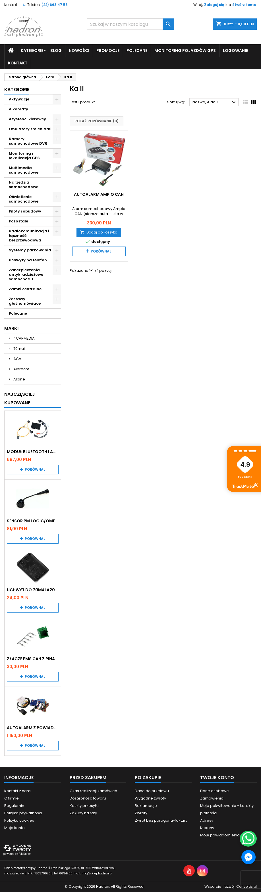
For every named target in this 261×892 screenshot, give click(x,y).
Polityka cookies (19, 820)
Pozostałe (18, 221)
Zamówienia (211, 798)
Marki (11, 328)
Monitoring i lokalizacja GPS (24, 156)
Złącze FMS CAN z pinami (33, 659)
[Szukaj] (130, 24)
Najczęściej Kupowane (19, 398)
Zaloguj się (214, 4)
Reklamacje (146, 805)
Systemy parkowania (30, 250)
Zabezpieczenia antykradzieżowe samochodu (26, 274)
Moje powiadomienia (220, 835)
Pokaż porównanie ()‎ (96, 121)
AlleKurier (24, 853)
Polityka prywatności (23, 813)
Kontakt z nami (17, 791)
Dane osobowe (214, 791)
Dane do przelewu (152, 791)
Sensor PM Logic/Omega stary (33, 521)
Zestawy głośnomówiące (25, 301)
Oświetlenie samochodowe (23, 199)
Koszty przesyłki (84, 805)
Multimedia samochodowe (23, 170)
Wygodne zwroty (150, 798)
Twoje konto (217, 777)
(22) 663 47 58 (55, 4)
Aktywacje (19, 99)
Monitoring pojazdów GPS (185, 50)
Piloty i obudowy (25, 211)
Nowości (79, 50)
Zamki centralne (25, 289)
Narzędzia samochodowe (23, 185)
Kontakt (10, 4)
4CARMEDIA (24, 338)
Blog (56, 50)
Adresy (206, 820)
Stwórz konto (244, 4)
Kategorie (32, 50)
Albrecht (21, 369)
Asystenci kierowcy (27, 119)
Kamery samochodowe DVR (28, 141)
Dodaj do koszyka (98, 232)
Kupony (207, 827)
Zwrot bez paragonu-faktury (161, 820)
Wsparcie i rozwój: (230, 886)
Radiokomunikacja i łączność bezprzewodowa (29, 235)
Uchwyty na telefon (28, 260)
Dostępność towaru (88, 798)
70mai (19, 348)
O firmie (11, 798)
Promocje (107, 50)
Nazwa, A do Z (214, 102)
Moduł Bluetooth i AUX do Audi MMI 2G (33, 451)
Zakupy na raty (83, 813)
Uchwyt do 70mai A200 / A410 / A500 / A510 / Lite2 (33, 590)
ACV (17, 358)
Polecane (137, 50)
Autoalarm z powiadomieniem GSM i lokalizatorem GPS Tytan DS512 (33, 727)
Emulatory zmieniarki (30, 129)
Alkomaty (18, 109)
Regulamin (14, 805)
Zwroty (141, 813)
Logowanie (235, 50)
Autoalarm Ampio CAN (99, 194)
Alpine (19, 379)
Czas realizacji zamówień (93, 791)
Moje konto (14, 827)
